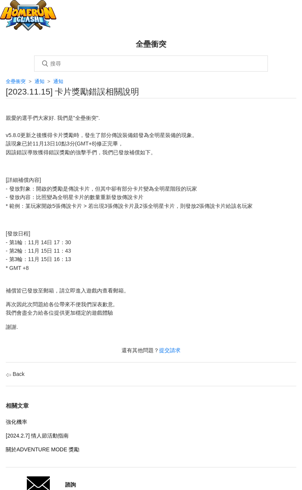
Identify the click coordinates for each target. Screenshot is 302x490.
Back (15, 374)
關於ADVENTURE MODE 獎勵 (42, 449)
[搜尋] (151, 63)
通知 (39, 81)
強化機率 (16, 422)
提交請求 (170, 350)
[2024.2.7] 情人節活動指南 (37, 436)
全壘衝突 (16, 81)
